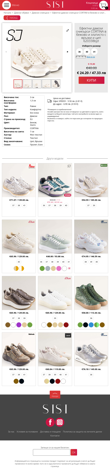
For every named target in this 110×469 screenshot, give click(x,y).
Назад (11, 18)
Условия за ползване (27, 431)
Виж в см (91, 57)
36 (79, 51)
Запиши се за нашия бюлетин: (55, 447)
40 (87, 51)
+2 (69, 268)
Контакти (55, 435)
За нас (11, 431)
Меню (15, 5)
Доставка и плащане (50, 431)
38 (19, 205)
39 (60, 205)
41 (94, 51)
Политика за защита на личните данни (82, 431)
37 (13, 205)
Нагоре (55, 396)
